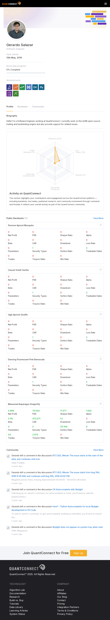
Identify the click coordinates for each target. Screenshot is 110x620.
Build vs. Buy (16, 600)
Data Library (16, 607)
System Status (17, 614)
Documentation (17, 593)
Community (38, 106)
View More (98, 218)
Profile (9, 106)
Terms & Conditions (67, 610)
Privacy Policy (65, 614)
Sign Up (78, 553)
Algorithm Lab (17, 590)
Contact (61, 600)
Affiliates (61, 593)
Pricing (61, 603)
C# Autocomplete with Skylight (67, 489)
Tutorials (14, 603)
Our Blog (62, 596)
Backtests (22, 106)
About (60, 590)
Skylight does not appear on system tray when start (77, 527)
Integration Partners (68, 607)
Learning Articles (18, 610)
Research (14, 596)
